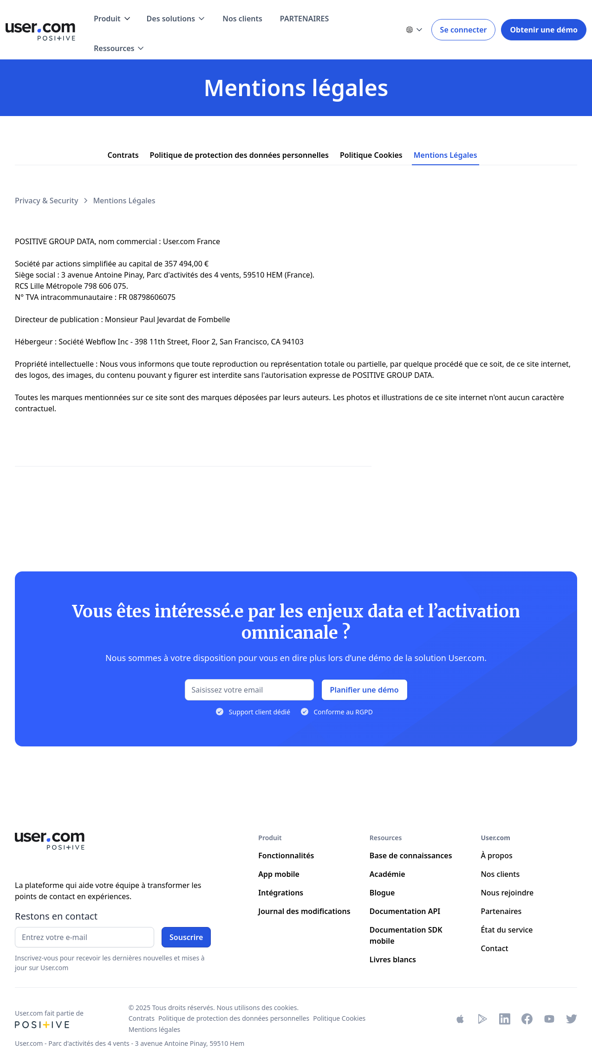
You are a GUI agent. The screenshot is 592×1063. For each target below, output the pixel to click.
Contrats (142, 1018)
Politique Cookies (339, 1018)
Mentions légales (155, 1029)
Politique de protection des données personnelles (233, 1018)
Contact (494, 948)
